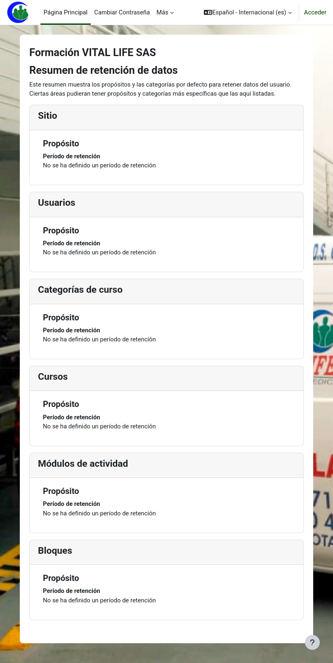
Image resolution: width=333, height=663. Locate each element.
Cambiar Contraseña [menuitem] (122, 12)
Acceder (315, 12)
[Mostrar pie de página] (312, 642)
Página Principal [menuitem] (66, 12)
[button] (247, 12)
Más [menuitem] (162, 12)
